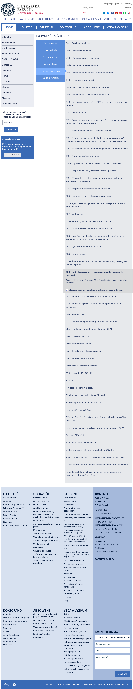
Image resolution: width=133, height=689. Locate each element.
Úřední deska (45, 19)
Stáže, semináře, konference (77, 625)
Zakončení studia (11, 635)
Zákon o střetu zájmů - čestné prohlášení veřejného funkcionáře (97, 465)
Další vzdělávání (91, 19)
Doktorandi (68, 27)
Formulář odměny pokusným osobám (84, 351)
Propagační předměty (74, 590)
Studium (7, 628)
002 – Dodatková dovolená (79, 51)
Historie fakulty (10, 512)
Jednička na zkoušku (42, 534)
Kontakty (128, 4)
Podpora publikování (73, 659)
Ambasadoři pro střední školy (47, 541)
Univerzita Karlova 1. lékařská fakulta (70, 684)
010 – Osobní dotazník (76, 113)
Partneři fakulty (104, 559)
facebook (112, 13)
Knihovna (68, 574)
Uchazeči (26, 27)
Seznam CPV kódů (75, 435)
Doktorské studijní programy (16, 618)
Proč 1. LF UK (39, 505)
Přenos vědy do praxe (74, 635)
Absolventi (92, 27)
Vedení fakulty (9, 498)
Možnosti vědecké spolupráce (77, 639)
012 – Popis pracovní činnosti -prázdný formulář (89, 131)
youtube (116, 13)
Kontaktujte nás (12, 155)
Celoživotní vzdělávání (43, 631)
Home (9, 27)
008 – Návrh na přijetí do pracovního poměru (87, 95)
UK (113, 4)
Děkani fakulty (9, 515)
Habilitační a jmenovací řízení (77, 642)
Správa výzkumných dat (75, 632)
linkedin (104, 13)
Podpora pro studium (73, 564)
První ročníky (70, 498)
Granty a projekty (72, 628)
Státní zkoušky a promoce (76, 545)
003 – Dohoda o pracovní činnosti (82, 58)
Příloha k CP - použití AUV (78, 410)
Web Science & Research (75, 621)
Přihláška (86, 13)
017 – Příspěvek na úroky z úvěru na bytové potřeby (91, 171)
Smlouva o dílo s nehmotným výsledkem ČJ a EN (90, 450)
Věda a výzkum (117, 27)
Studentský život (41, 544)
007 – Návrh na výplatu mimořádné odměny (87, 88)
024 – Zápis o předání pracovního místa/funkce (89, 229)
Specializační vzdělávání (44, 620)
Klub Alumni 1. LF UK (43, 624)
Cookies (118, 684)
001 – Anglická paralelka (78, 43)
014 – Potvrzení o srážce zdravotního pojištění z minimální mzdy (97, 149)
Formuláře (38, 548)
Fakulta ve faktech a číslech (15, 508)
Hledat (128, 8)
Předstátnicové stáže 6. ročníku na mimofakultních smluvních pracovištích (75, 539)
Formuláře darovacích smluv (80, 359)
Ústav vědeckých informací (76, 669)
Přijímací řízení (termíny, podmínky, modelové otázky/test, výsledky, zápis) (46, 514)
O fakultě (10, 19)
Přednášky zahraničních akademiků (83, 403)
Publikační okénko (72, 655)
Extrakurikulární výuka (74, 561)
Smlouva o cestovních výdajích (81, 443)
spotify (124, 13)
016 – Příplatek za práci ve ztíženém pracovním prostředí (93, 164)
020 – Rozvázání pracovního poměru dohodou (88, 196)
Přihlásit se (11, 129)
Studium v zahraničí (72, 581)
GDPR (126, 684)
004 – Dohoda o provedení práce (82, 65)
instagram (120, 13)
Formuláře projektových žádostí (81, 366)
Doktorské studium (42, 634)
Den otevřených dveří (43, 501)
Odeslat (122, 674)
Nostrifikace (38, 521)
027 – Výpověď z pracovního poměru (84, 247)
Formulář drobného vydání (78, 344)
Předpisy (107, 4)
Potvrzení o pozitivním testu (79, 388)
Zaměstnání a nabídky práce (46, 627)
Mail (117, 4)
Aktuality (7, 614)
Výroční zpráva (10, 519)
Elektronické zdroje (72, 662)
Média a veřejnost (67, 19)
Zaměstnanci (26, 19)
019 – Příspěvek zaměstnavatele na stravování (88, 189)
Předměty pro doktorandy (15, 621)
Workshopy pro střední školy (46, 537)
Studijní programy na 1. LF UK (17, 505)
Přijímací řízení (9, 625)
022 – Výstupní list (75, 214)
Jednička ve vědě (72, 618)
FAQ (66, 601)
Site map (6, 684)
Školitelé (7, 632)
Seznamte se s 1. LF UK (44, 498)
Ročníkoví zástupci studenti (76, 514)
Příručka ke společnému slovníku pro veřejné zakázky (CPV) (95, 428)
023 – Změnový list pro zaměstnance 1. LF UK (88, 222)
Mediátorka (69, 505)
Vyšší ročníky (70, 501)
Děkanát (7, 501)
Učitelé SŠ (110, 19)
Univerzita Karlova (32, 14)
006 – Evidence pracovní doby (80, 80)
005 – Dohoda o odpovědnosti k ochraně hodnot (89, 73)
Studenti (46, 27)
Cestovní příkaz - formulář (78, 336)
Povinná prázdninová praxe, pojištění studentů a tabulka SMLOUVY (76, 554)
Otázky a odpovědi (42, 551)
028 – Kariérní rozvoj (76, 254)
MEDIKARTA (69, 577)
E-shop (97, 13)
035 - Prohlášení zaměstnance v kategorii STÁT (89, 329)
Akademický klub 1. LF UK (15, 526)
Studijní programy (41, 508)
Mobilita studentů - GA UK (79, 373)
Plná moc (70, 381)
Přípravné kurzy (40, 530)
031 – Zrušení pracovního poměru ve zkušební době (91, 296)
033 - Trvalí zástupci (75, 314)
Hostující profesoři (72, 652)
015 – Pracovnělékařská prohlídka (82, 156)
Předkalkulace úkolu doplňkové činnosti (85, 395)
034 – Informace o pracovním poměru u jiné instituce (92, 322)
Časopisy (7, 522)
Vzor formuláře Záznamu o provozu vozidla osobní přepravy (95, 457)
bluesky (108, 13)
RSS (14, 684)
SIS (122, 4)
